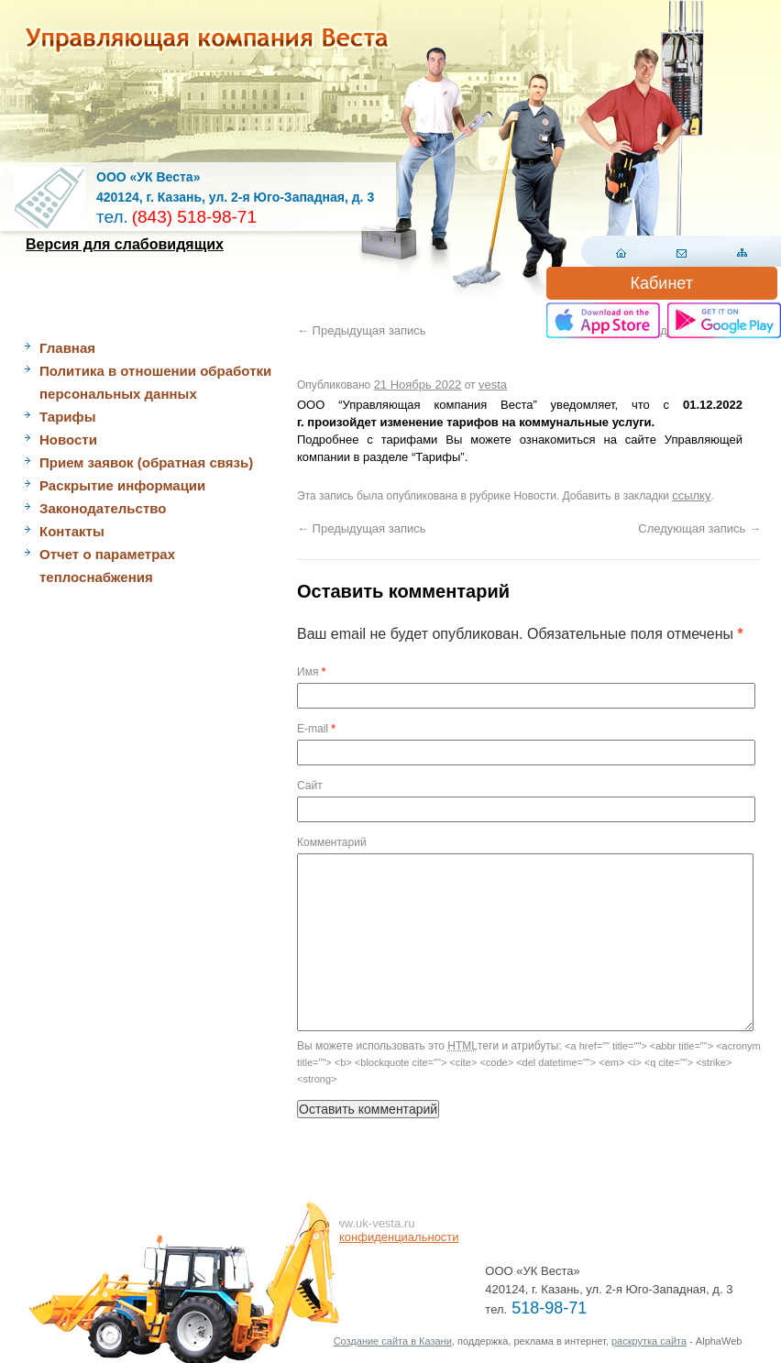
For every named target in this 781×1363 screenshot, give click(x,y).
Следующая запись (699, 528)
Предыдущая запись (361, 330)
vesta (492, 384)
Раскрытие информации (122, 485)
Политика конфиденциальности (371, 1237)
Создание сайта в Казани (393, 1341)
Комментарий (332, 842)
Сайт (310, 785)
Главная (67, 348)
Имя (311, 671)
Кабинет (662, 283)
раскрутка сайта (649, 1341)
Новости (68, 439)
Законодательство (102, 508)
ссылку (691, 495)
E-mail (316, 728)
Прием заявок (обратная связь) (146, 462)
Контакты (71, 531)
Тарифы (67, 416)
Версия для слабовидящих (125, 244)
